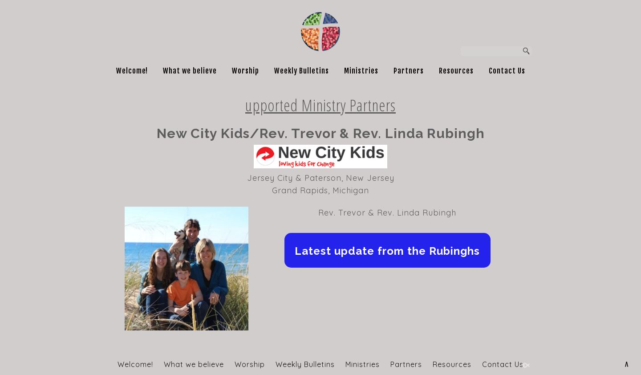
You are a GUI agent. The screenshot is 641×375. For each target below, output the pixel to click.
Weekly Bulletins (301, 70)
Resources (456, 70)
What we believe (190, 70)
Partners (409, 70)
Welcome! (132, 70)
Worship (245, 70)
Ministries (361, 70)
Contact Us (507, 70)
